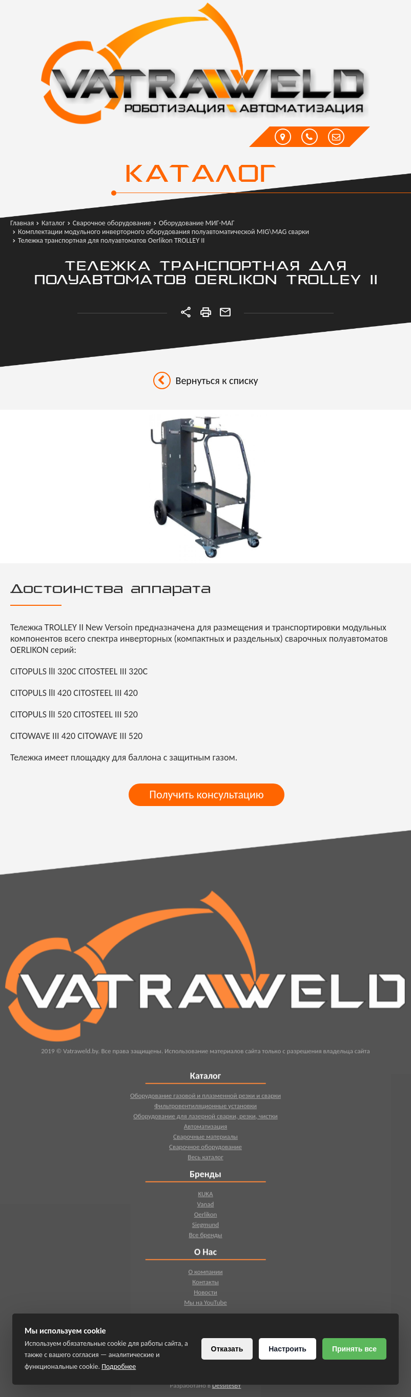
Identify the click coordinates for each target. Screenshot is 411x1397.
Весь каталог (205, 1159)
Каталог (200, 175)
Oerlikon (205, 1216)
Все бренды (205, 1237)
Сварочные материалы (205, 1138)
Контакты (205, 1284)
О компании (205, 1274)
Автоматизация (206, 1128)
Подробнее (118, 1366)
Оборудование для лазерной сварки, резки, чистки (205, 1118)
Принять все (354, 1349)
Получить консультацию (206, 794)
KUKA (205, 1196)
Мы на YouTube (205, 1304)
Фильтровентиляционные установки (205, 1108)
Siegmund (205, 1227)
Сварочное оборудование (205, 1149)
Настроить (287, 1349)
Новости (205, 1294)
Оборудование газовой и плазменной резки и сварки (205, 1098)
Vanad (205, 1206)
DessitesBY (226, 1387)
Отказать (227, 1349)
